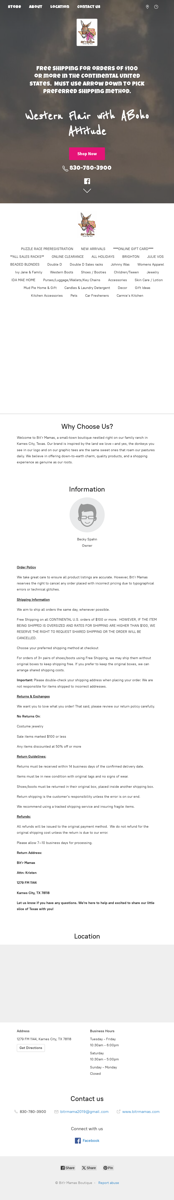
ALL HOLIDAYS (103, 257)
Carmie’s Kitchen (130, 296)
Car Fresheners (97, 296)
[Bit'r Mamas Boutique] (87, 224)
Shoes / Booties (93, 272)
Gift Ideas (142, 288)
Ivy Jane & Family (28, 272)
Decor (122, 288)
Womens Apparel (150, 264)
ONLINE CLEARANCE (68, 257)
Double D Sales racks (86, 264)
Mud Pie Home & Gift (40, 288)
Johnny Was (120, 264)
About (35, 7)
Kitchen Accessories (47, 296)
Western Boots (61, 272)
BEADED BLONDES (25, 264)
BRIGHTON (130, 257)
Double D (54, 264)
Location (59, 7)
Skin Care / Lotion (149, 280)
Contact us (88, 7)
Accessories (117, 280)
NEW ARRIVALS (93, 249)
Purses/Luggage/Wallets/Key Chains (71, 280)
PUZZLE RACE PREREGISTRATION (47, 249)
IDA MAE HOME (23, 280)
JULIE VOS (155, 257)
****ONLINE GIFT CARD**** (133, 249)
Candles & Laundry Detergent (87, 288)
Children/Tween (126, 272)
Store (14, 7)
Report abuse (108, 1183)
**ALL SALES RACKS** (27, 257)
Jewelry (153, 272)
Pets (74, 296)
